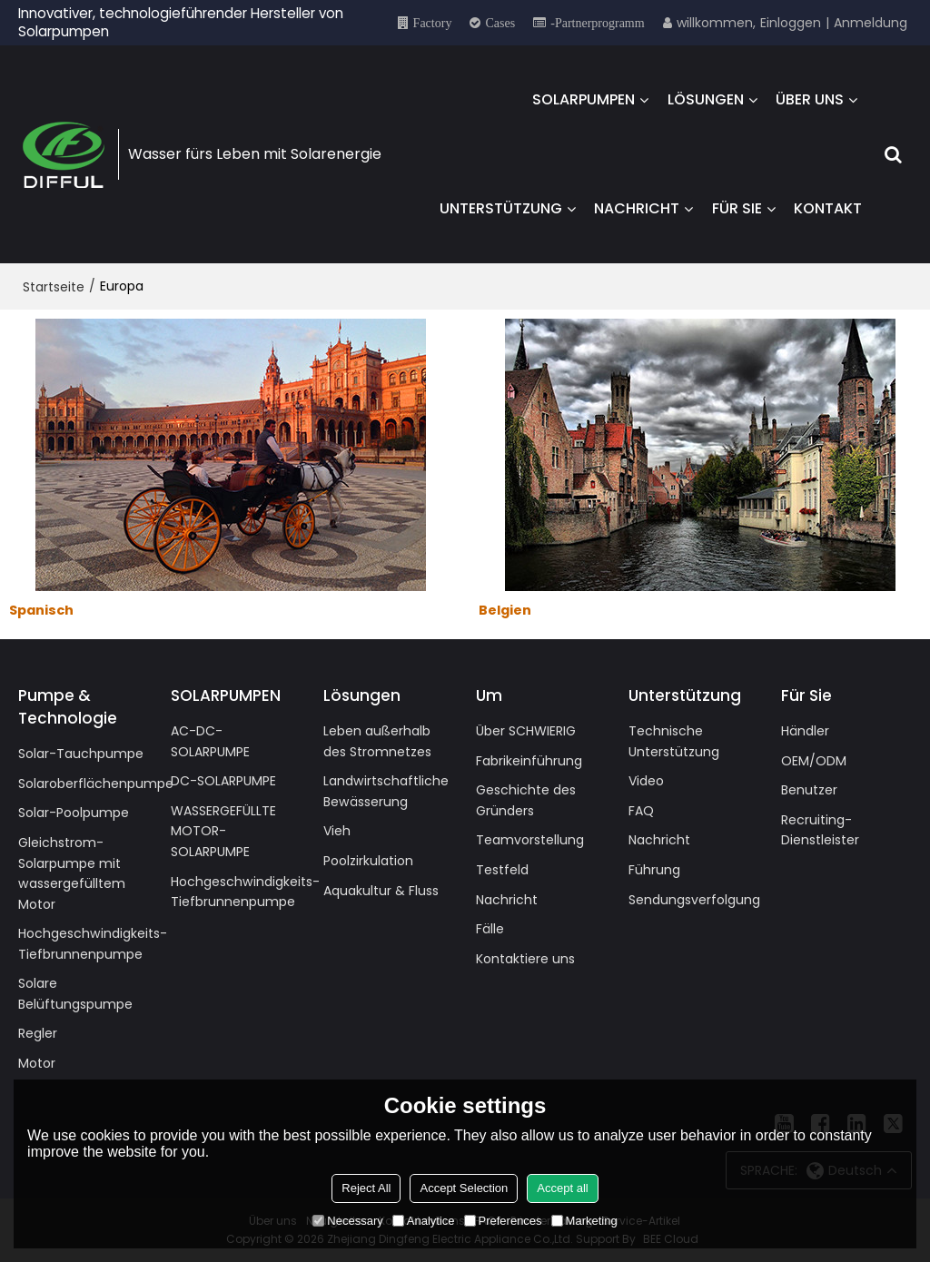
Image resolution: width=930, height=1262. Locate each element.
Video (646, 781)
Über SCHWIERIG (526, 731)
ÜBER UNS (810, 99)
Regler (37, 1033)
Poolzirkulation (368, 861)
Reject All (366, 1188)
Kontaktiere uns (525, 959)
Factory (432, 22)
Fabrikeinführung (529, 761)
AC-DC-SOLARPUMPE (210, 741)
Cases (500, 22)
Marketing (584, 1220)
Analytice (423, 1220)
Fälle (490, 929)
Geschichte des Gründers (526, 800)
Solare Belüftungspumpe (75, 993)
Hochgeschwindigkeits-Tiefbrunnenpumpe (92, 943)
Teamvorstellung (530, 840)
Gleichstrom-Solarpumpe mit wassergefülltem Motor (71, 873)
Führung (654, 870)
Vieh (337, 831)
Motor (36, 1063)
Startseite (53, 287)
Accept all (562, 1188)
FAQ (641, 811)
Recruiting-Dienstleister (820, 830)
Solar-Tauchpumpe (80, 753)
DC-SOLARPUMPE (223, 781)
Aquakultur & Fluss (381, 891)
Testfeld (502, 870)
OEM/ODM (813, 761)
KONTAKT (828, 208)
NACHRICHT (636, 208)
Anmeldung (870, 23)
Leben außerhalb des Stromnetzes (377, 741)
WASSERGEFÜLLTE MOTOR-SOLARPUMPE (223, 831)
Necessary (347, 1220)
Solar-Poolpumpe (73, 813)
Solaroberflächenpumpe (95, 783)
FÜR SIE (737, 208)
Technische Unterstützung (673, 741)
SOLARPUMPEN (583, 99)
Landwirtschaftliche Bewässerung (386, 791)
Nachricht (507, 900)
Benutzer (809, 790)
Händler (805, 731)
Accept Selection (464, 1188)
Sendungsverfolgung (694, 900)
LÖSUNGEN (706, 99)
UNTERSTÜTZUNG (501, 208)
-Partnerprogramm (597, 22)
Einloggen (790, 23)
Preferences (503, 1220)
